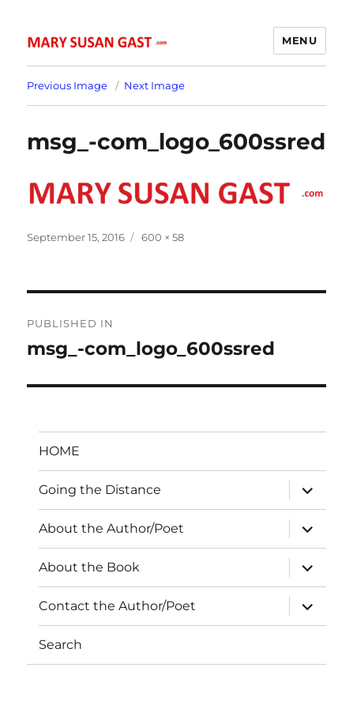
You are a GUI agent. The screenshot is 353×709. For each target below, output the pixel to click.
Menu (299, 40)
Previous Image (67, 85)
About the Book (89, 567)
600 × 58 (162, 237)
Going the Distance (100, 489)
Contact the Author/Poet (117, 605)
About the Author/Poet (111, 528)
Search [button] (60, 644)
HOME (59, 450)
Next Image (154, 85)
